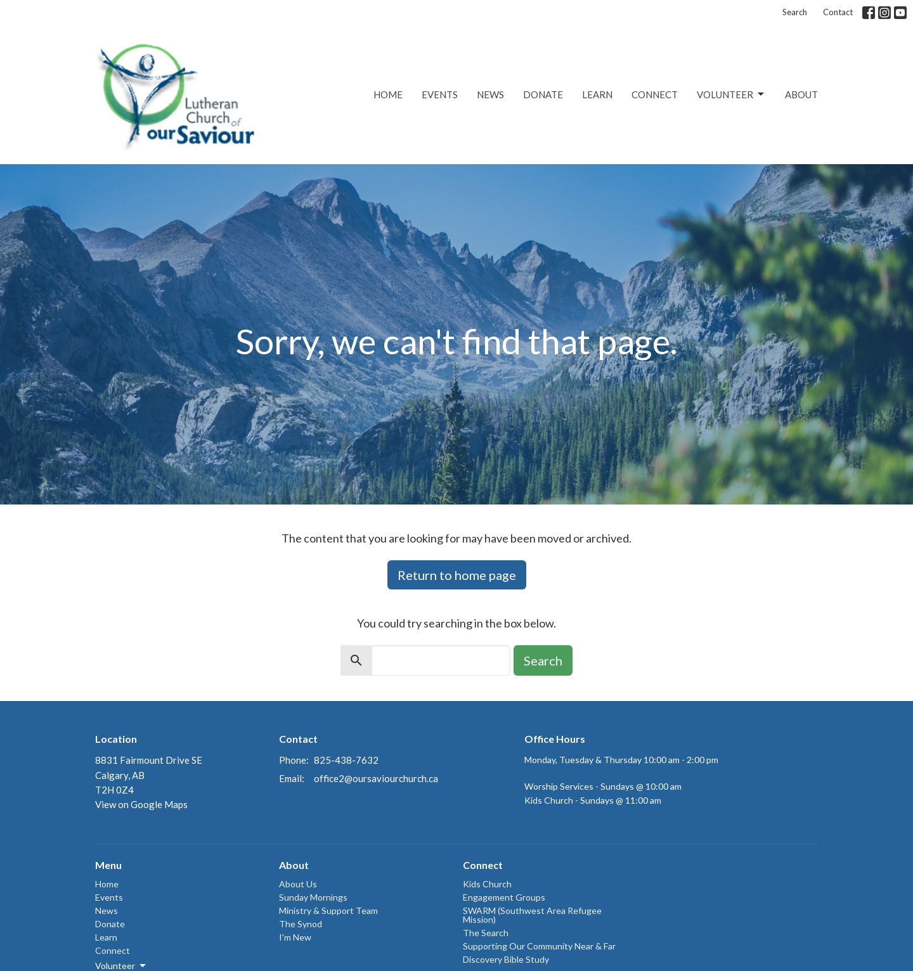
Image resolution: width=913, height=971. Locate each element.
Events (440, 94)
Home (388, 94)
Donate (543, 94)
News (490, 94)
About (801, 94)
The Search (485, 932)
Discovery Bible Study (506, 959)
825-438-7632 (346, 760)
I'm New (295, 937)
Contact (838, 12)
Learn (597, 94)
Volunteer (731, 94)
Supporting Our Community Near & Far (539, 946)
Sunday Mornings (313, 897)
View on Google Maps (141, 804)
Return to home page (457, 574)
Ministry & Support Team (328, 910)
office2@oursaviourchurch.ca (376, 778)
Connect (654, 94)
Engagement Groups (504, 897)
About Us (298, 883)
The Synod (300, 923)
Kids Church (487, 883)
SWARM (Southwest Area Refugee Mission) (532, 915)
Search (794, 12)
